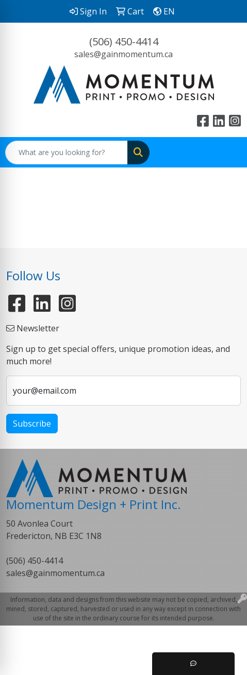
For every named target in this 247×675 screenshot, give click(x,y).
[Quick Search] (66, 152)
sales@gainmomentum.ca (123, 54)
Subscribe (32, 423)
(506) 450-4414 (123, 41)
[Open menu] (226, 152)
